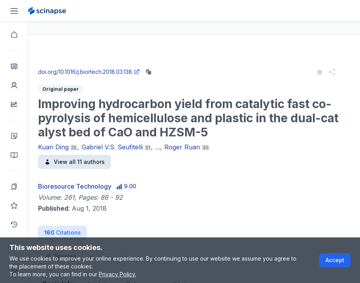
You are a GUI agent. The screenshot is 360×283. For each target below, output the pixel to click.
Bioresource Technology (103, 186)
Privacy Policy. (117, 274)
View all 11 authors (103, 161)
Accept (334, 260)
